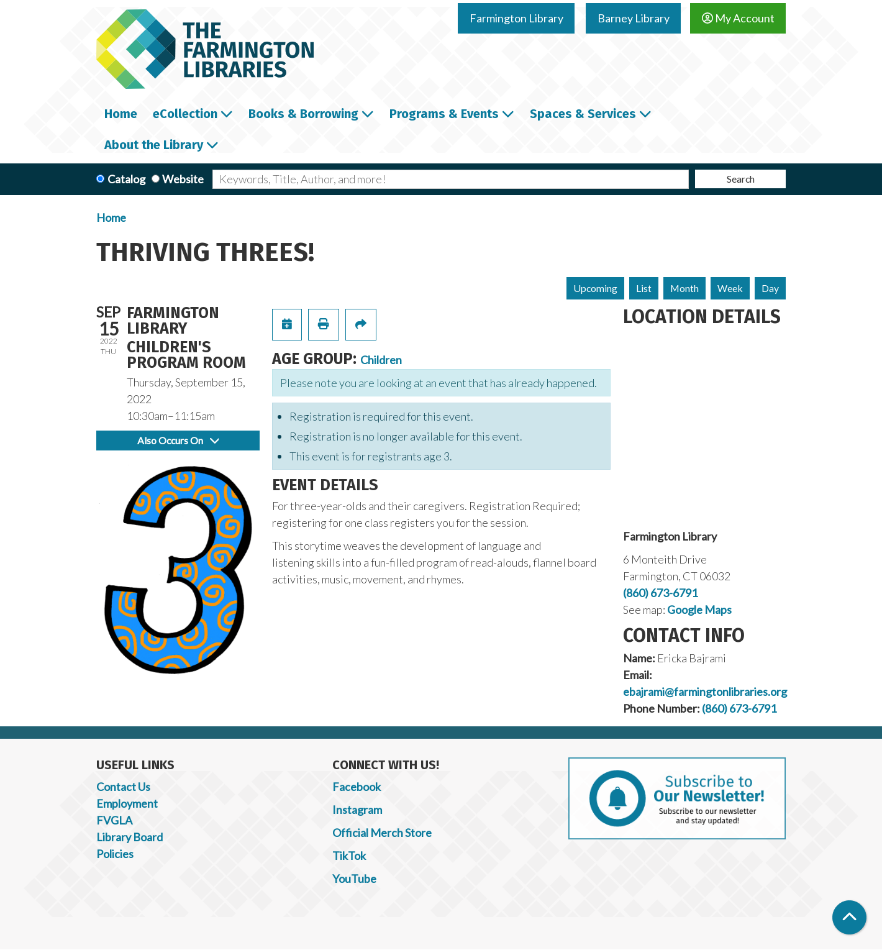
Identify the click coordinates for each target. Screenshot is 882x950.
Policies (115, 854)
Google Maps (699, 609)
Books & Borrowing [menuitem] (303, 113)
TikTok (349, 855)
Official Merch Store (382, 832)
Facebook (356, 786)
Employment (127, 803)
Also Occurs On (178, 440)
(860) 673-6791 (660, 593)
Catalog (126, 179)
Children (381, 360)
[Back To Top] (849, 917)
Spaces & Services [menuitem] (583, 113)
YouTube (354, 878)
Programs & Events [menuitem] (444, 113)
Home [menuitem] (120, 113)
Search (741, 179)
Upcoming (595, 288)
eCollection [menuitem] (185, 113)
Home (111, 217)
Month (684, 288)
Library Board (129, 837)
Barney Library (634, 18)
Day (770, 288)
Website (183, 179)
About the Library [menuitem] (153, 144)
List (644, 288)
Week (730, 288)
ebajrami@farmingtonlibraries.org (705, 691)
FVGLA (114, 820)
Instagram (357, 809)
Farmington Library (516, 18)
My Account (738, 18)
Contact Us (123, 786)
